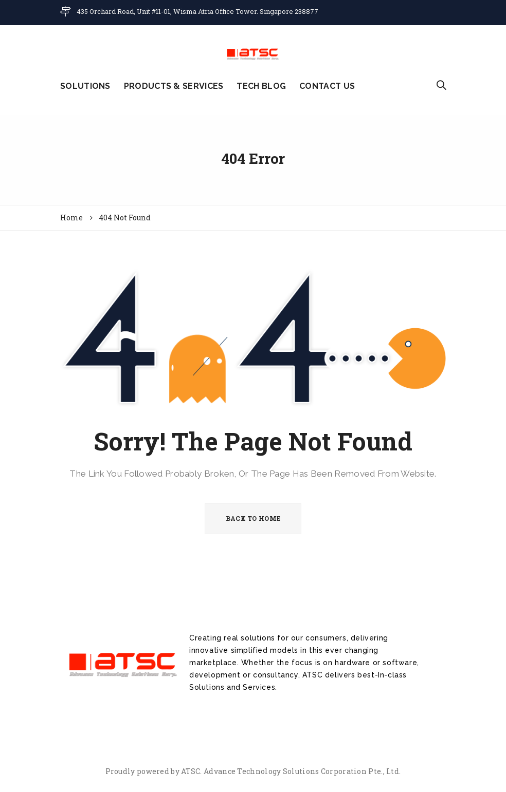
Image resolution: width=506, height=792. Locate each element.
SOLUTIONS (85, 86)
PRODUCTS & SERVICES (174, 86)
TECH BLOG (261, 86)
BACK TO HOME (253, 518)
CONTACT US (327, 86)
